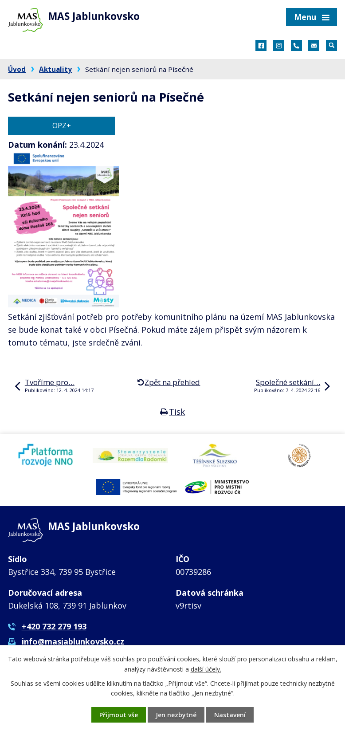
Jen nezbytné (176, 715)
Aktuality (55, 69)
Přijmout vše (118, 715)
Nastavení (230, 715)
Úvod (17, 69)
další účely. (206, 668)
